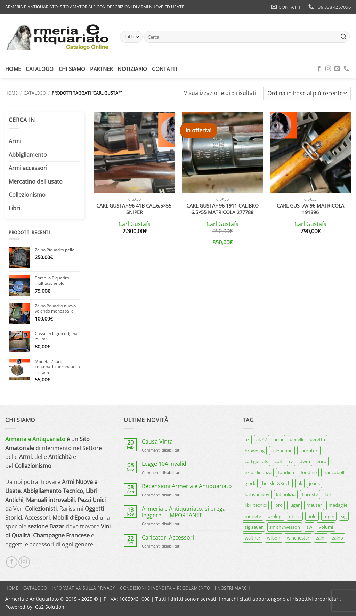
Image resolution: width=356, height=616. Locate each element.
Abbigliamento (28, 155)
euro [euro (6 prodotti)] (321, 461)
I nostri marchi (233, 588)
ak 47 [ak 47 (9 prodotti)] (261, 439)
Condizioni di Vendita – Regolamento (165, 588)
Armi (15, 141)
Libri (14, 208)
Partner (101, 68)
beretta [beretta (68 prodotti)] (317, 439)
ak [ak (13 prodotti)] (247, 439)
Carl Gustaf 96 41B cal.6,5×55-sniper (134, 209)
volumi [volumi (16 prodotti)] (326, 527)
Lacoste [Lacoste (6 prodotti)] (310, 494)
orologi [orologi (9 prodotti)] (275, 516)
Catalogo (40, 68)
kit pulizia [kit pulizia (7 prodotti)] (286, 494)
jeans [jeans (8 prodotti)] (314, 483)
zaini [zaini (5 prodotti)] (320, 538)
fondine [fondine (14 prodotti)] (309, 472)
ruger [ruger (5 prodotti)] (328, 516)
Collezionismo (27, 194)
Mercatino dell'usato (36, 181)
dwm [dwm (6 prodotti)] (305, 461)
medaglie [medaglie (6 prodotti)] (338, 505)
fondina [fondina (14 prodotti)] (286, 472)
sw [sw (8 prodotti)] (309, 527)
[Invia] (343, 37)
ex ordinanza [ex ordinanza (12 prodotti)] (258, 472)
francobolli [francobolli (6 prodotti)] (334, 472)
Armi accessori (28, 168)
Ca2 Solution (49, 606)
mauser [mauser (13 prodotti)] (314, 505)
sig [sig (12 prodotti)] (344, 516)
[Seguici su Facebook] (319, 69)
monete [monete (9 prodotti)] (253, 516)
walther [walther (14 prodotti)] (252, 538)
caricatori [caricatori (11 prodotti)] (308, 450)
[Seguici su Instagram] (328, 69)
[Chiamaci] (346, 69)
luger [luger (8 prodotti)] (294, 505)
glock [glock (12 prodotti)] (250, 483)
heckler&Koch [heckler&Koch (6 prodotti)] (276, 483)
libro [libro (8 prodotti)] (278, 505)
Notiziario (132, 68)
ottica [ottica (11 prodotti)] (295, 516)
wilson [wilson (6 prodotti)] (273, 538)
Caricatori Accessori (168, 537)
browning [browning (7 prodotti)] (255, 450)
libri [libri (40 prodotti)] (328, 494)
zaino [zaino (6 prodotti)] (337, 538)
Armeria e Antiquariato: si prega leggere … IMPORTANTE (184, 512)
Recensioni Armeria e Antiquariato (187, 486)
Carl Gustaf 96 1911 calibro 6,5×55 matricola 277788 (222, 209)
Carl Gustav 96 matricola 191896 (310, 209)
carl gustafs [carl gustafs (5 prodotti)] (256, 461)
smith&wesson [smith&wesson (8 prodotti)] (284, 527)
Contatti (164, 68)
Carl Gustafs (135, 224)
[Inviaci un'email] (337, 69)
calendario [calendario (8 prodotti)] (282, 450)
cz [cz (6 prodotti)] (291, 461)
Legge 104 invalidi (165, 464)
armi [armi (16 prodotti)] (278, 439)
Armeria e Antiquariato (35, 439)
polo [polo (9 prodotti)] (312, 516)
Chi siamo (72, 68)
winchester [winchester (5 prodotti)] (298, 538)
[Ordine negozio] (307, 93)
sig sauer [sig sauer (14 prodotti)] (254, 527)
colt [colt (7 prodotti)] (278, 461)
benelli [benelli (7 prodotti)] (296, 439)
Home (13, 68)
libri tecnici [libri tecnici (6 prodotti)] (256, 505)
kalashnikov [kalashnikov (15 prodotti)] (257, 494)
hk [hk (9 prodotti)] (299, 483)
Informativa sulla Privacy (83, 588)
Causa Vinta (157, 441)
